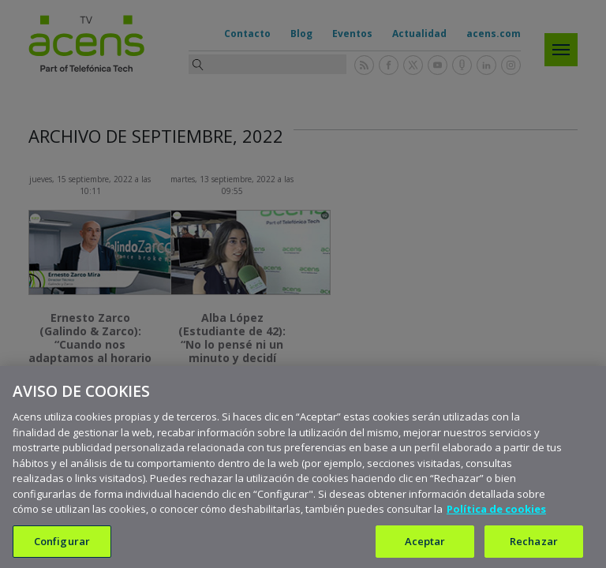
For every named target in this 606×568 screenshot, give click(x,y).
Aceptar (425, 547)
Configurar (62, 547)
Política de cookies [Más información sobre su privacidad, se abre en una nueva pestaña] (496, 516)
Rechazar (534, 547)
